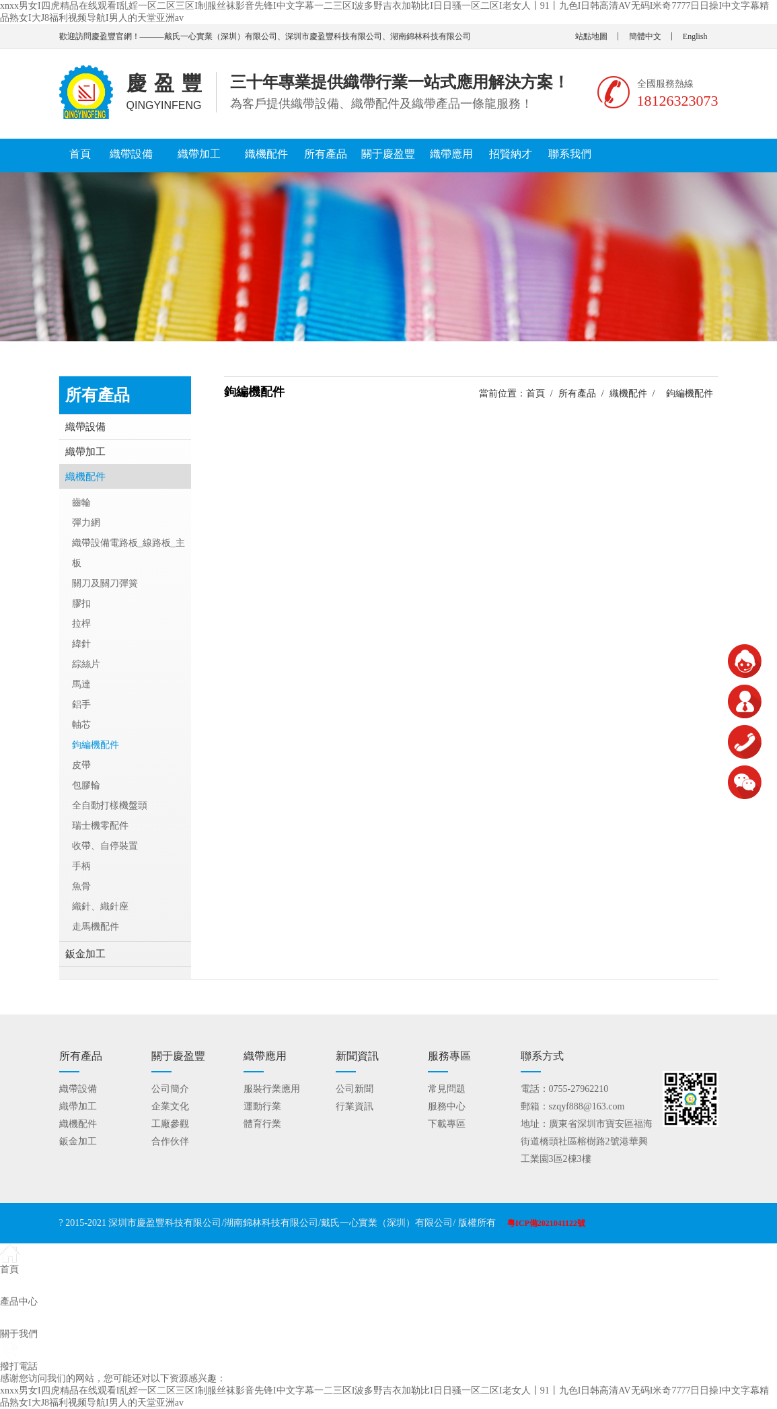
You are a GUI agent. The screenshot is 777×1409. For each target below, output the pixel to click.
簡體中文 (645, 36)
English (695, 36)
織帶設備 (131, 154)
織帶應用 (451, 154)
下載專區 (447, 1124)
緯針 (81, 644)
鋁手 (81, 704)
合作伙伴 (170, 1141)
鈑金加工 (85, 954)
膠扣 (81, 603)
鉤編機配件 (95, 745)
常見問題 (447, 1089)
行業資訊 (354, 1106)
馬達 (81, 684)
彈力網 (86, 523)
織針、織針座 (100, 906)
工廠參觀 (170, 1124)
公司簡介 (170, 1089)
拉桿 (81, 624)
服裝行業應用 (272, 1089)
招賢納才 (510, 154)
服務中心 (447, 1106)
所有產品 (325, 154)
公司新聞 (354, 1089)
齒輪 (81, 502)
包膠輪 (86, 785)
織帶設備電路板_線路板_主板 (128, 553)
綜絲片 (86, 664)
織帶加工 (199, 154)
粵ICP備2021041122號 (546, 1223)
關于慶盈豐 (388, 154)
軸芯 (81, 725)
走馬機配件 (95, 927)
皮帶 (81, 765)
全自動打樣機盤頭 (109, 805)
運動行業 (262, 1106)
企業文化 (170, 1106)
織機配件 (266, 154)
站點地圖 (591, 36)
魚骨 (81, 886)
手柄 (81, 866)
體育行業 (262, 1124)
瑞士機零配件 (100, 826)
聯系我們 (569, 154)
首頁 (80, 154)
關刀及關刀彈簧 (105, 583)
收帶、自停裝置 (105, 846)
